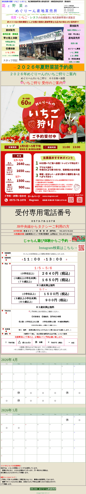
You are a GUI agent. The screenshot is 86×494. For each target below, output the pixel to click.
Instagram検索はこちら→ (58, 248)
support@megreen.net (73, 12)
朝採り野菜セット (74, 30)
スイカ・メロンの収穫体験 (10, 55)
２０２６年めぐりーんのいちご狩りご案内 (43, 74)
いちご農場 (74, 52)
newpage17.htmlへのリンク (43, 493)
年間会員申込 (10, 42)
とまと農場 (74, 56)
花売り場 (74, 43)
